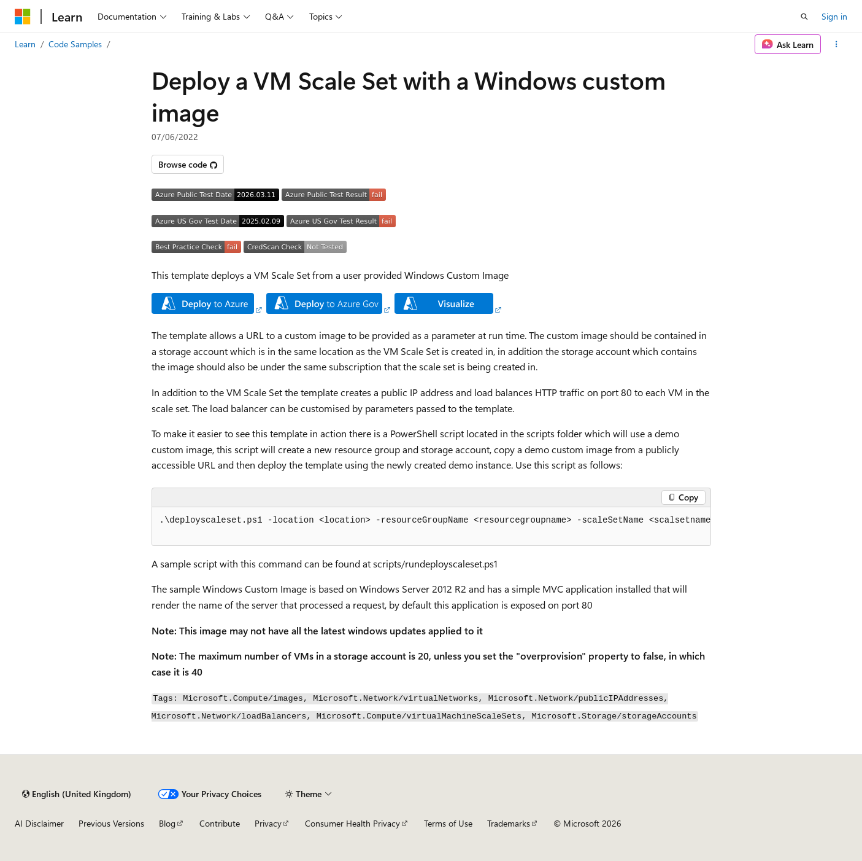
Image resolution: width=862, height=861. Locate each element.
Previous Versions (111, 823)
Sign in (834, 16)
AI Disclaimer (39, 823)
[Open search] (804, 17)
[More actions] (836, 44)
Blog (167, 823)
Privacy (268, 823)
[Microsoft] (23, 17)
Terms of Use (448, 823)
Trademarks (508, 823)
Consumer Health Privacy (352, 823)
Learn (25, 44)
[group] (431, 526)
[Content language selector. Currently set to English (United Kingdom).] (77, 794)
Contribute (219, 823)
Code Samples (75, 44)
